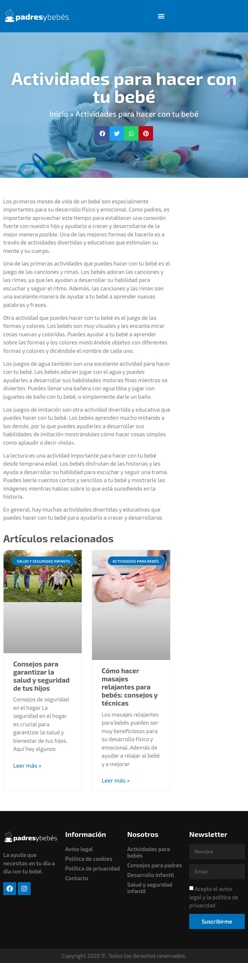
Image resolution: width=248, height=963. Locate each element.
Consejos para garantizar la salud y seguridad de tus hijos (41, 676)
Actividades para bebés (148, 852)
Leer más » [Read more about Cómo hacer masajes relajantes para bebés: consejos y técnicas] (116, 780)
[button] (161, 16)
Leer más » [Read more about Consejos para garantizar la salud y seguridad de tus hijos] (27, 765)
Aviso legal (79, 849)
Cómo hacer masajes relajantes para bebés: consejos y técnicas (130, 686)
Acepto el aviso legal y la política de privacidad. (213, 897)
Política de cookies (88, 858)
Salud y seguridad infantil (149, 887)
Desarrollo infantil (150, 874)
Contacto (76, 878)
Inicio (58, 114)
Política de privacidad (92, 868)
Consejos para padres (154, 865)
